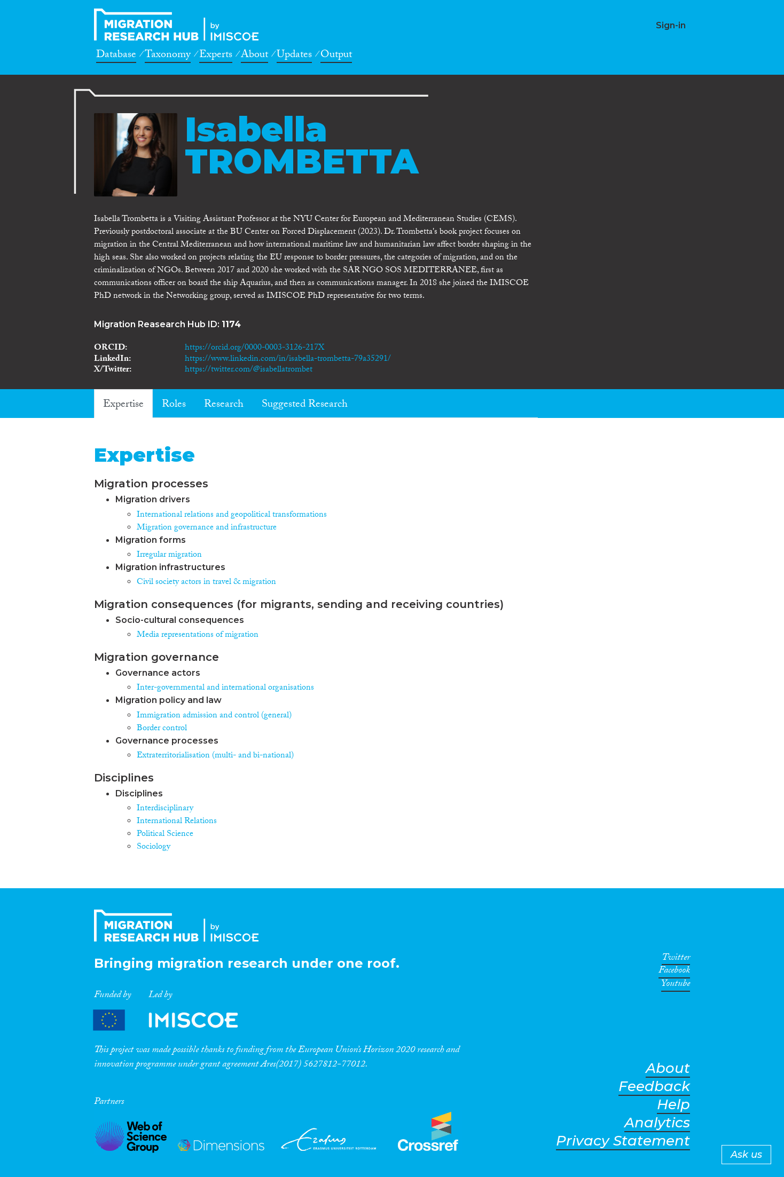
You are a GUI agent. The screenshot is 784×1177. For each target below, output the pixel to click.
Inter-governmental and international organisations (225, 688)
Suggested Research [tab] (305, 405)
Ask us (746, 1154)
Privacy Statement (623, 1141)
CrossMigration (179, 25)
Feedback (654, 1086)
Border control (162, 729)
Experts (215, 56)
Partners (175, 1020)
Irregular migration (169, 555)
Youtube (675, 985)
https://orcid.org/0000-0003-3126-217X (254, 348)
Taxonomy (168, 56)
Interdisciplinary (165, 809)
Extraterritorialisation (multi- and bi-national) (215, 756)
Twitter (676, 959)
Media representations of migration (197, 635)
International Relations (177, 822)
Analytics (657, 1123)
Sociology (153, 847)
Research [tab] (224, 405)
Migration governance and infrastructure (207, 528)
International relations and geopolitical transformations (232, 515)
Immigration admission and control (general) (214, 716)
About (254, 56)
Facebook (674, 972)
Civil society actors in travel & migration (206, 582)
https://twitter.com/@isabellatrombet (248, 370)
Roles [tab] (174, 405)
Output (336, 56)
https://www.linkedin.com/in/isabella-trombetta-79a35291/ (288, 359)
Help (673, 1104)
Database (116, 56)
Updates (294, 56)
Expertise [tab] (123, 405)
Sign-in (671, 25)
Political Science (165, 834)
